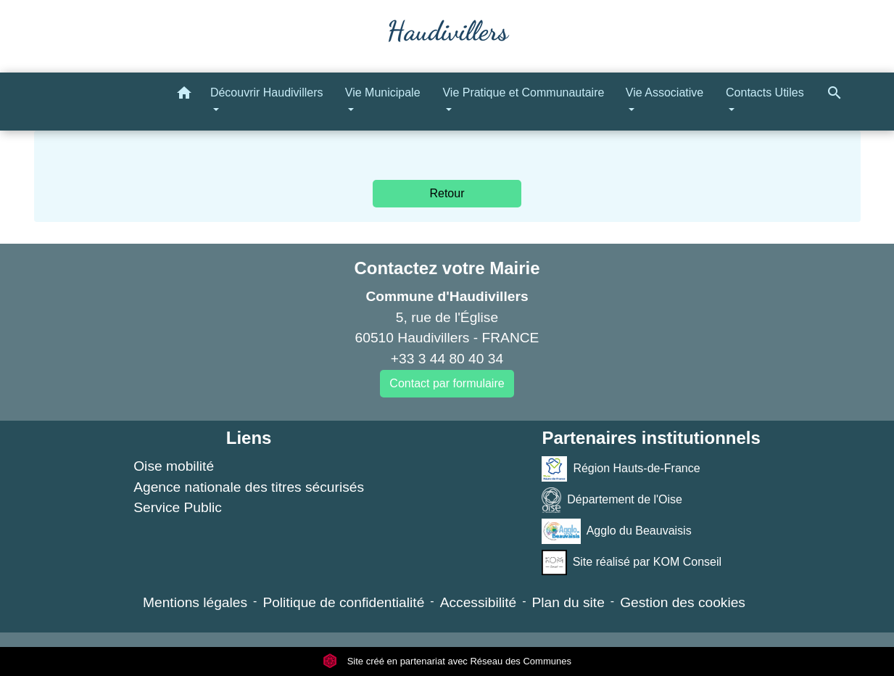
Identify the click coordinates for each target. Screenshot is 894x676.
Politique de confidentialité (343, 602)
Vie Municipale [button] (383, 92)
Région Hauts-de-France (621, 469)
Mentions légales (195, 602)
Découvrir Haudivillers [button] (266, 92)
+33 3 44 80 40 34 (447, 358)
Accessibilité (478, 602)
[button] (184, 95)
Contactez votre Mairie (446, 268)
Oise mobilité (173, 466)
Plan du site (568, 602)
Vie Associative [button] (664, 92)
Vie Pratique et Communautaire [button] (523, 92)
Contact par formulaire (446, 383)
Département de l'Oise (612, 500)
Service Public (177, 507)
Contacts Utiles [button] (765, 92)
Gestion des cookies (682, 602)
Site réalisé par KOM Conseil (631, 562)
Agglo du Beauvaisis (616, 531)
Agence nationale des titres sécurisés (248, 487)
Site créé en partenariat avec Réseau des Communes (447, 661)
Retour (446, 193)
